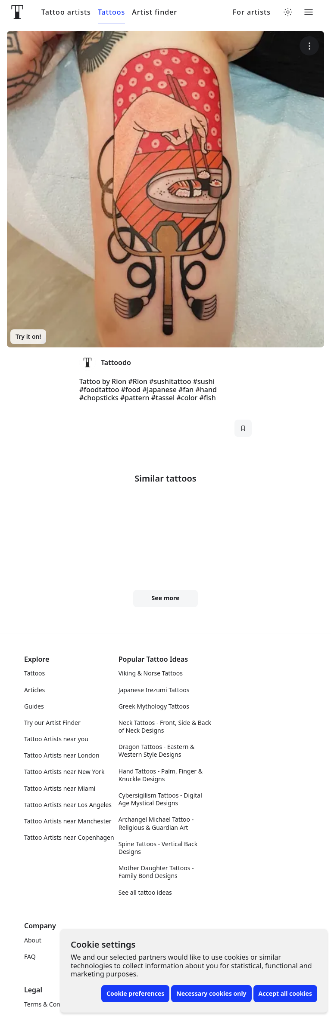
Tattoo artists (66, 12)
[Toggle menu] (308, 12)
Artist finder (154, 12)
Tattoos (111, 12)
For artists (252, 12)
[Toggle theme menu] (288, 12)
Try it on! (28, 336)
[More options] (309, 45)
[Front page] (17, 12)
